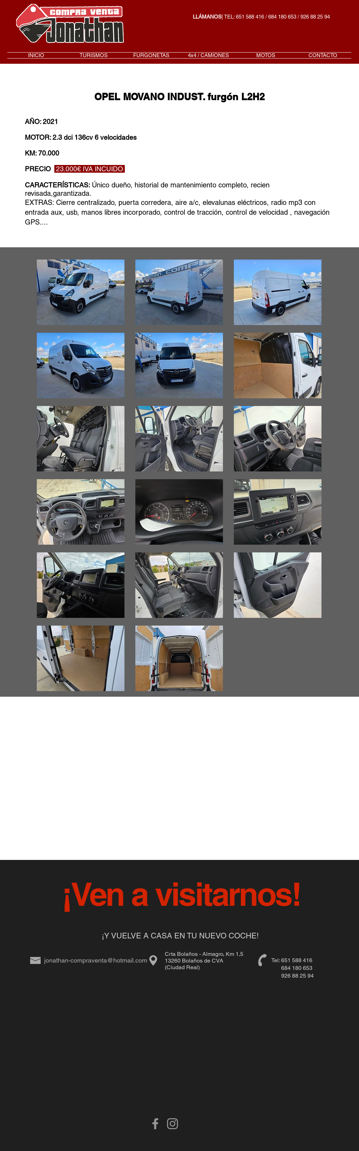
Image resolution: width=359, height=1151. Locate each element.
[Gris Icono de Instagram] (172, 1123)
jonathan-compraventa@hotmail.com (95, 960)
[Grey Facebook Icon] (155, 1123)
